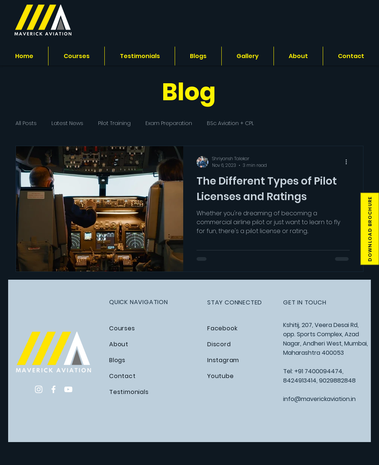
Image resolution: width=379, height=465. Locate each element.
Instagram (223, 360)
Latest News (67, 123)
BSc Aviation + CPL (230, 123)
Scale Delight (255, 291)
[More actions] (348, 162)
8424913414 (299, 380)
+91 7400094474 (318, 371)
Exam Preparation (168, 123)
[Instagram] (39, 389)
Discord (219, 344)
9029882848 (337, 380)
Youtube (220, 376)
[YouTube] (68, 389)
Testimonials (129, 392)
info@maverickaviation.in (319, 399)
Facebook (222, 328)
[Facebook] (53, 389)
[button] (369, 229)
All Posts (26, 123)
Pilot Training (114, 123)
